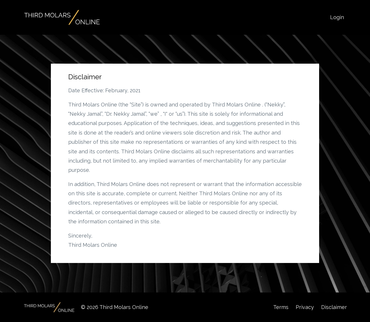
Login (337, 17)
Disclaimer (334, 307)
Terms (280, 307)
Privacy (305, 307)
